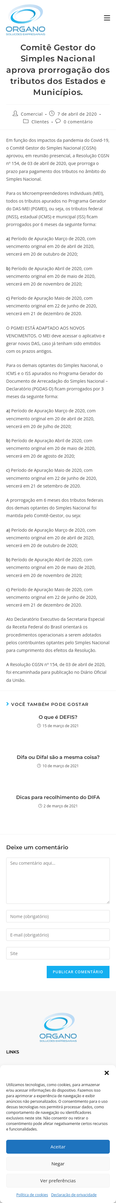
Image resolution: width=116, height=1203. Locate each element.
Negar (57, 1163)
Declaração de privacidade (74, 1194)
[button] (107, 1073)
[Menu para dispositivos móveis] (107, 18)
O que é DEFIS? (58, 717)
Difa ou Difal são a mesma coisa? (58, 757)
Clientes (40, 122)
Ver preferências (58, 1180)
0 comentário (78, 122)
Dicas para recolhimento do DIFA (58, 797)
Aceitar (58, 1146)
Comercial (32, 114)
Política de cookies (32, 1194)
